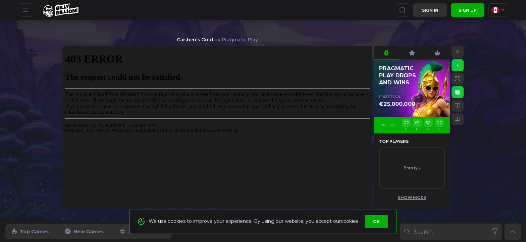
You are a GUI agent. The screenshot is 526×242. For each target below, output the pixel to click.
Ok (376, 221)
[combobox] (497, 10)
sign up (468, 10)
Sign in (430, 10)
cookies (349, 221)
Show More (412, 197)
